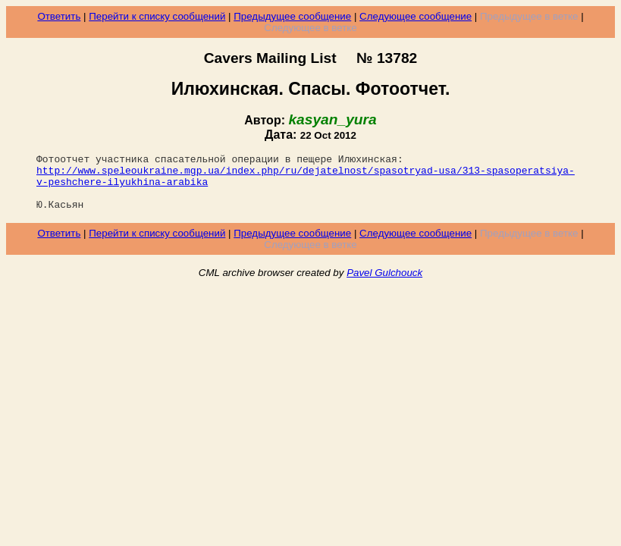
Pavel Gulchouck (384, 284)
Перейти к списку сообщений (157, 16)
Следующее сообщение (415, 16)
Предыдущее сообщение (292, 16)
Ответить (58, 16)
